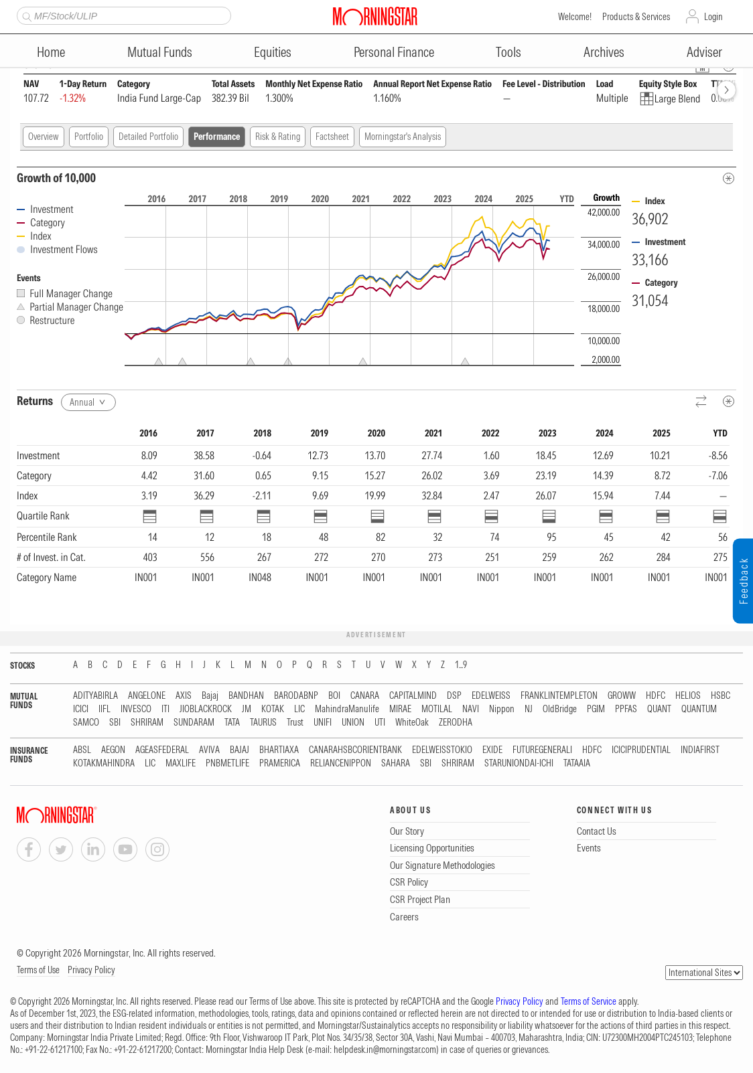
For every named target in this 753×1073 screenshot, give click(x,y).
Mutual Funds (159, 52)
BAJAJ (239, 750)
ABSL (82, 750)
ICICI (80, 709)
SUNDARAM (194, 723)
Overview (43, 137)
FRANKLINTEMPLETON (559, 696)
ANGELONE (146, 696)
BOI (334, 696)
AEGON (113, 750)
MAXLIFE (180, 763)
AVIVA (209, 750)
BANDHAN (246, 696)
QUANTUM (699, 709)
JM (246, 709)
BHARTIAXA (279, 750)
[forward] (726, 90)
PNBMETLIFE (227, 763)
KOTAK (272, 709)
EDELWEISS (491, 696)
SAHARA (395, 763)
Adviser (704, 52)
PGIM (596, 709)
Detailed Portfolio (148, 137)
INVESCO (136, 709)
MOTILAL (436, 709)
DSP (454, 696)
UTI (379, 723)
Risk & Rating (277, 137)
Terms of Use (38, 970)
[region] (373, 519)
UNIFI (323, 723)
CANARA (364, 696)
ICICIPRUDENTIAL (641, 750)
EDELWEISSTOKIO (442, 750)
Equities (272, 52)
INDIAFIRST (700, 750)
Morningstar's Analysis (402, 137)
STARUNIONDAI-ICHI (518, 763)
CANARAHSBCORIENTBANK (355, 750)
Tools (508, 52)
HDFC (655, 696)
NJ (529, 709)
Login (713, 17)
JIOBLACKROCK (206, 709)
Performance (217, 137)
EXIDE (492, 750)
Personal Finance (394, 52)
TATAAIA (576, 763)
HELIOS (688, 696)
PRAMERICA (279, 763)
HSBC (720, 696)
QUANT (659, 709)
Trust (295, 723)
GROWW (622, 696)
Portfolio (88, 137)
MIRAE (400, 709)
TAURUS (263, 723)
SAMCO (86, 723)
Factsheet (332, 137)
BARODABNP (296, 696)
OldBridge (560, 709)
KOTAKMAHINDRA (104, 763)
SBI (115, 723)
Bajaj (210, 696)
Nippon (502, 709)
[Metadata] (728, 178)
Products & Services (636, 17)
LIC (299, 709)
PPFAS (626, 709)
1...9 (461, 665)
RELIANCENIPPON (340, 763)
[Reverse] (701, 402)
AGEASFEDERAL (162, 750)
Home (51, 52)
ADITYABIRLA (95, 696)
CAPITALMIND (413, 696)
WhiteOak (412, 723)
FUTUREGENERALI (542, 750)
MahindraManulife (347, 709)
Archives (604, 52)
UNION (353, 723)
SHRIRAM (147, 723)
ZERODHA (455, 723)
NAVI (470, 709)
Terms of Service (588, 1001)
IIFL (104, 709)
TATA (232, 723)
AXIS (184, 696)
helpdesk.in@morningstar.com (385, 1050)
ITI (165, 709)
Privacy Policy (91, 970)
